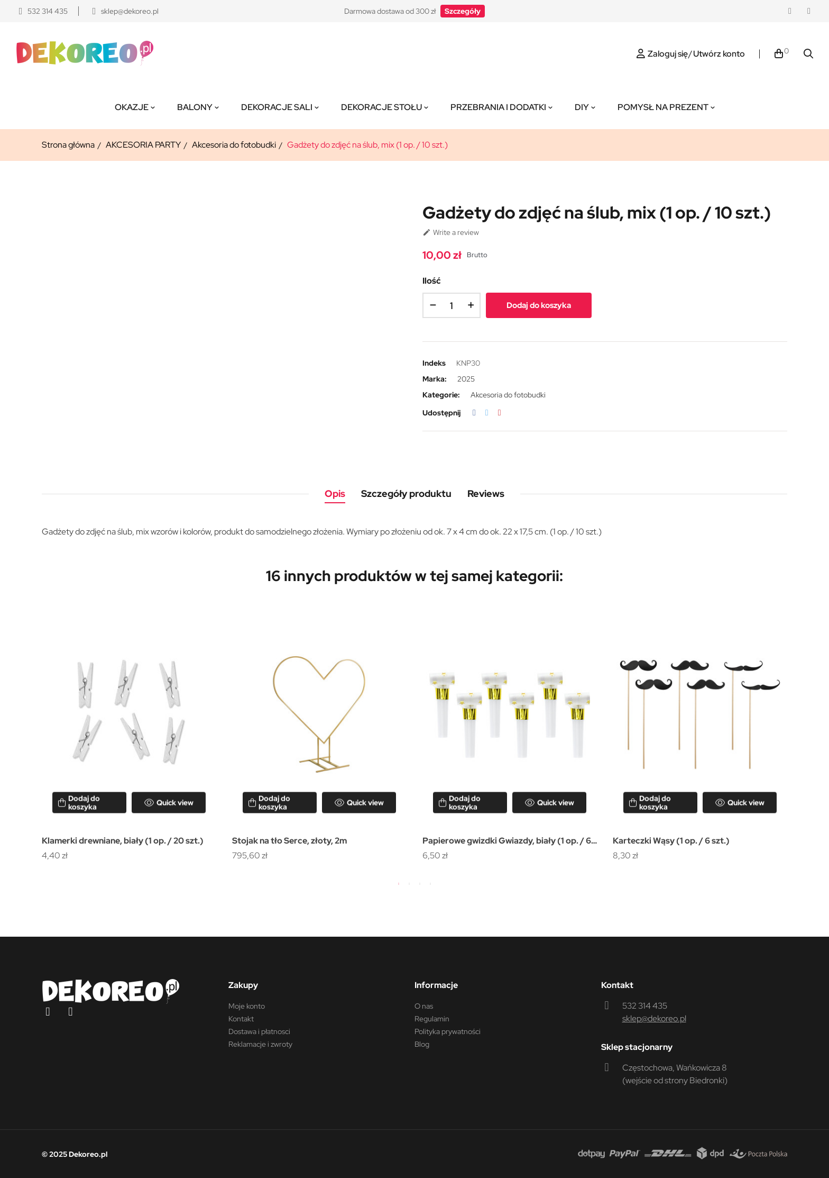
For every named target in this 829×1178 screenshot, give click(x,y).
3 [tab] (419, 883)
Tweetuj (487, 412)
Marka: (434, 379)
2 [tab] (409, 883)
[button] (462, 11)
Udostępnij (474, 412)
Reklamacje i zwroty (260, 1044)
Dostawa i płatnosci (259, 1031)
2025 (466, 379)
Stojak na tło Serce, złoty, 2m (289, 840)
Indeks (434, 363)
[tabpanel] (129, 734)
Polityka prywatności (447, 1031)
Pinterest (499, 412)
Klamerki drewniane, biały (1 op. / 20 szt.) (123, 840)
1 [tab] (398, 883)
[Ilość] (451, 305)
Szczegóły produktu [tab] (406, 493)
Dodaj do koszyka (538, 305)
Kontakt (241, 1018)
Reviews (485, 493)
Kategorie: (441, 395)
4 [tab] (430, 883)
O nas (423, 1006)
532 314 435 (644, 1005)
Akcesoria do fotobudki (508, 395)
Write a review (450, 232)
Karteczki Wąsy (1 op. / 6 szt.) (671, 840)
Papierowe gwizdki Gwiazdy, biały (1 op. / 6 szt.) (506, 841)
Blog (421, 1044)
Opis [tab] (335, 493)
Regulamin (431, 1018)
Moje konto (246, 1006)
